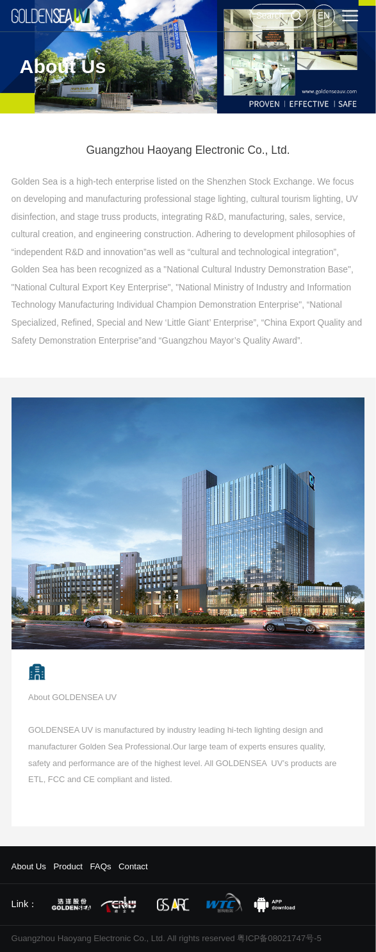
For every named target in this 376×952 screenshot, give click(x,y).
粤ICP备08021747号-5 (279, 938)
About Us (29, 866)
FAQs (100, 866)
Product (68, 866)
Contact (133, 866)
